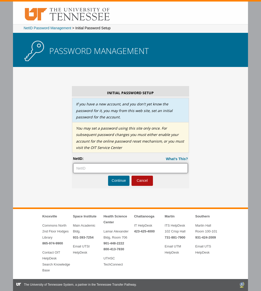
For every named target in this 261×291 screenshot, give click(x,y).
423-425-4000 (144, 231)
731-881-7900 (175, 237)
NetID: (78, 159)
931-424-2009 (205, 237)
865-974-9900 (52, 243)
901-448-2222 (113, 243)
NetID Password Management (47, 28)
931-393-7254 (83, 237)
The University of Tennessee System (49, 284)
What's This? (177, 159)
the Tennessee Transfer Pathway (114, 284)
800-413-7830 (113, 249)
